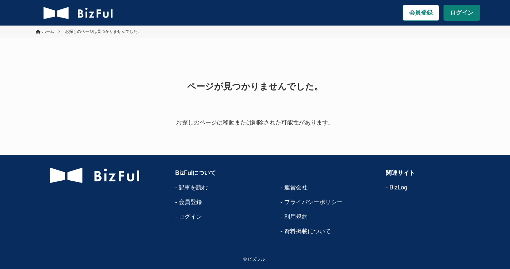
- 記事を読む (191, 187)
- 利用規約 (294, 217)
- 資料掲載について (306, 231)
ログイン (461, 12)
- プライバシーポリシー (312, 202)
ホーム (48, 31)
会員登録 (421, 12)
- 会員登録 (188, 202)
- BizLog (396, 187)
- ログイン (188, 217)
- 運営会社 (294, 187)
